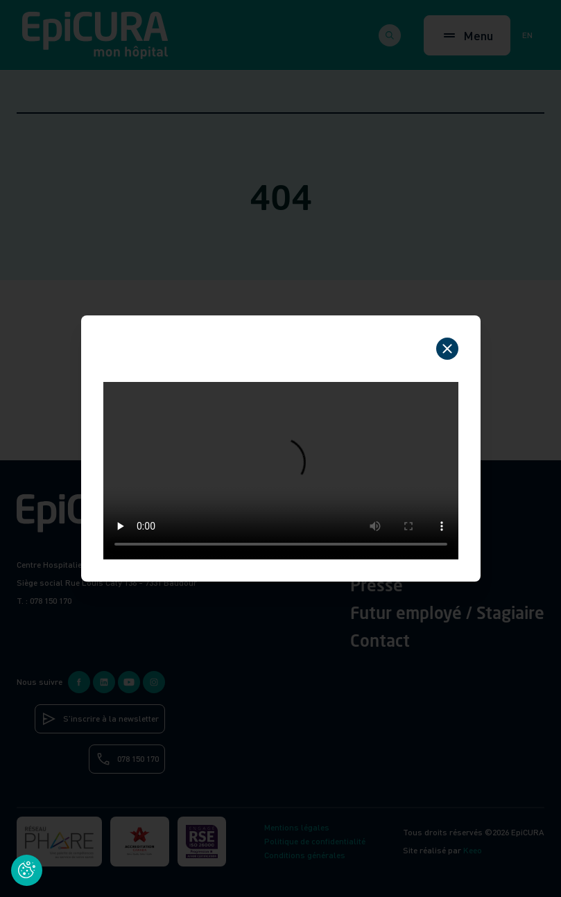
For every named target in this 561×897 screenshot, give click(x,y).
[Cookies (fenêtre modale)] (26, 870)
